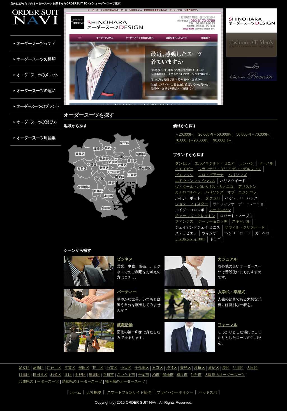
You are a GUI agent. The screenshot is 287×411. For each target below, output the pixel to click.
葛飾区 (38, 368)
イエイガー (184, 169)
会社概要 (94, 392)
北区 (68, 375)
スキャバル (241, 221)
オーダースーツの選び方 (35, 122)
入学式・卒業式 (231, 292)
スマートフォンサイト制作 (129, 392)
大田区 (252, 368)
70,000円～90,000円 (192, 140)
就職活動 (125, 325)
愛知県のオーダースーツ (82, 381)
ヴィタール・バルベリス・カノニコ (204, 186)
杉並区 (55, 375)
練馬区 (94, 375)
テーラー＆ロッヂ (212, 221)
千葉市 (143, 375)
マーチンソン (220, 210)
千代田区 (142, 368)
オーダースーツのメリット (35, 75)
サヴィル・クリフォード (245, 227)
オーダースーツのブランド (35, 106)
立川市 (108, 375)
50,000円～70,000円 (253, 134)
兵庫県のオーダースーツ (39, 381)
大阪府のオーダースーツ (225, 375)
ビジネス (125, 259)
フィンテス (184, 221)
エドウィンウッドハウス (195, 181)
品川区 (238, 368)
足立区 (24, 368)
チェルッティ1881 (190, 239)
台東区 (112, 368)
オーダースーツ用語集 (35, 137)
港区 (226, 368)
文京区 (157, 368)
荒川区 (97, 368)
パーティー (126, 292)
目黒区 (24, 375)
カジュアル (227, 259)
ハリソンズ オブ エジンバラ (230, 192)
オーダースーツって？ (35, 43)
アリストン (247, 186)
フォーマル (227, 325)
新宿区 (213, 368)
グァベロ (212, 198)
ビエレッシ (184, 175)
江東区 (69, 368)
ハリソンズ (237, 175)
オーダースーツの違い (35, 90)
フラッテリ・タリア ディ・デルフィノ (229, 169)
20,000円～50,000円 (215, 134)
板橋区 (199, 368)
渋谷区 (171, 368)
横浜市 (182, 375)
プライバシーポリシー (175, 392)
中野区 (80, 375)
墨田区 (83, 368)
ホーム (75, 392)
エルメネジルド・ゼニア (215, 163)
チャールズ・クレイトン (195, 216)
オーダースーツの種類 (35, 59)
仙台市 (196, 375)
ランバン (246, 163)
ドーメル (266, 163)
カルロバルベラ (188, 192)
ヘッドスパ (208, 392)
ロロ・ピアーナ (211, 175)
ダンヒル (182, 163)
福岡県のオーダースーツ (125, 381)
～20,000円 (184, 134)
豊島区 (185, 368)
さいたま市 (126, 375)
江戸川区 (54, 368)
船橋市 (168, 375)
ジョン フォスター (191, 204)
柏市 (155, 375)
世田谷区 (40, 375)
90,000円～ (222, 140)
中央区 (126, 368)
